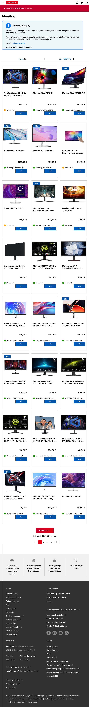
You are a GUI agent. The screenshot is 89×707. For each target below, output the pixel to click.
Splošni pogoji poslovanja (55, 699)
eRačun (49, 601)
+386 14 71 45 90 (12, 667)
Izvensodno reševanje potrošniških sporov (25, 699)
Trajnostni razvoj (12, 601)
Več (21, 113)
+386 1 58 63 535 (13, 671)
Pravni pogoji (40, 695)
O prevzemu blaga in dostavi (57, 661)
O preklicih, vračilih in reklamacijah (59, 665)
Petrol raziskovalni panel (56, 622)
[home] (12, 2)
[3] (51, 542)
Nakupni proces (52, 650)
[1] (44, 542)
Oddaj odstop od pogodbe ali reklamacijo (62, 668)
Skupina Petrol (11, 594)
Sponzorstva (11, 623)
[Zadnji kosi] (9, 110)
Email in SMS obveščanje (56, 626)
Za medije (10, 612)
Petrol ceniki (11, 687)
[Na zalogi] (67, 225)
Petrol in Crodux (12, 631)
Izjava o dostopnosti (16, 702)
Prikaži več (44, 530)
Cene (48, 654)
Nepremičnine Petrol (14, 627)
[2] (47, 542)
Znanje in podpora (13, 684)
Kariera (8, 605)
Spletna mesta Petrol (54, 619)
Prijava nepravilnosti (13, 620)
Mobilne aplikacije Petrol (56, 615)
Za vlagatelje (11, 608)
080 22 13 (9, 650)
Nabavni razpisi (12, 634)
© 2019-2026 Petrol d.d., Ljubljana (19, 695)
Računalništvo (19, 8)
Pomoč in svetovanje (14, 680)
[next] (56, 542)
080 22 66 (10, 646)
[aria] (8, 8)
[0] (40, 542)
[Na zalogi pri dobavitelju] (43, 110)
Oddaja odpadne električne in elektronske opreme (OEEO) (63, 674)
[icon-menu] (2, 3)
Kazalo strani (33, 702)
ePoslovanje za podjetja (56, 597)
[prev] (35, 542)
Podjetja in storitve (13, 597)
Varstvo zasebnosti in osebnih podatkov (63, 695)
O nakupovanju (52, 646)
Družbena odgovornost (15, 616)
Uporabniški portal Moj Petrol (58, 594)
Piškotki (71, 699)
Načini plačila (51, 657)
